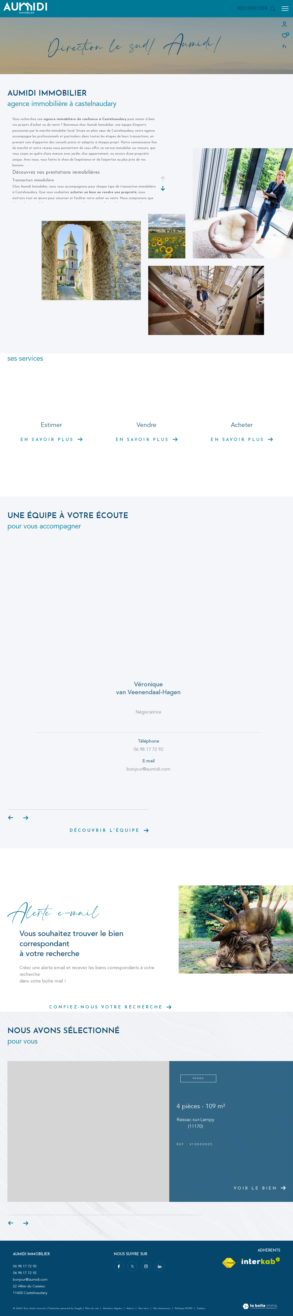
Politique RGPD (184, 1308)
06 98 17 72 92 (25, 1266)
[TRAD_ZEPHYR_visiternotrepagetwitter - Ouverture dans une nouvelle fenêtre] (132, 1266)
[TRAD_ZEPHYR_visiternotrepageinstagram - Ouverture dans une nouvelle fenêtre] (146, 1266)
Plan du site (92, 1308)
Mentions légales (113, 1308)
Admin (130, 1308)
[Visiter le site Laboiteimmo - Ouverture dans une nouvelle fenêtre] (260, 1307)
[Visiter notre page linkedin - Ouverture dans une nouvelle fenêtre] (160, 1266)
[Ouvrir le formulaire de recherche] (256, 8)
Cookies (201, 1308)
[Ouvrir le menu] (285, 8)
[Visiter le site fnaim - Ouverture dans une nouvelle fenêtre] (229, 1263)
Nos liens (144, 1308)
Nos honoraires (162, 1308)
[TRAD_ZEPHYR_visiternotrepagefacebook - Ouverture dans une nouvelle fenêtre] (119, 1266)
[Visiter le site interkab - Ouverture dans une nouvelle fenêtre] (261, 1260)
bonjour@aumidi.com (30, 1279)
